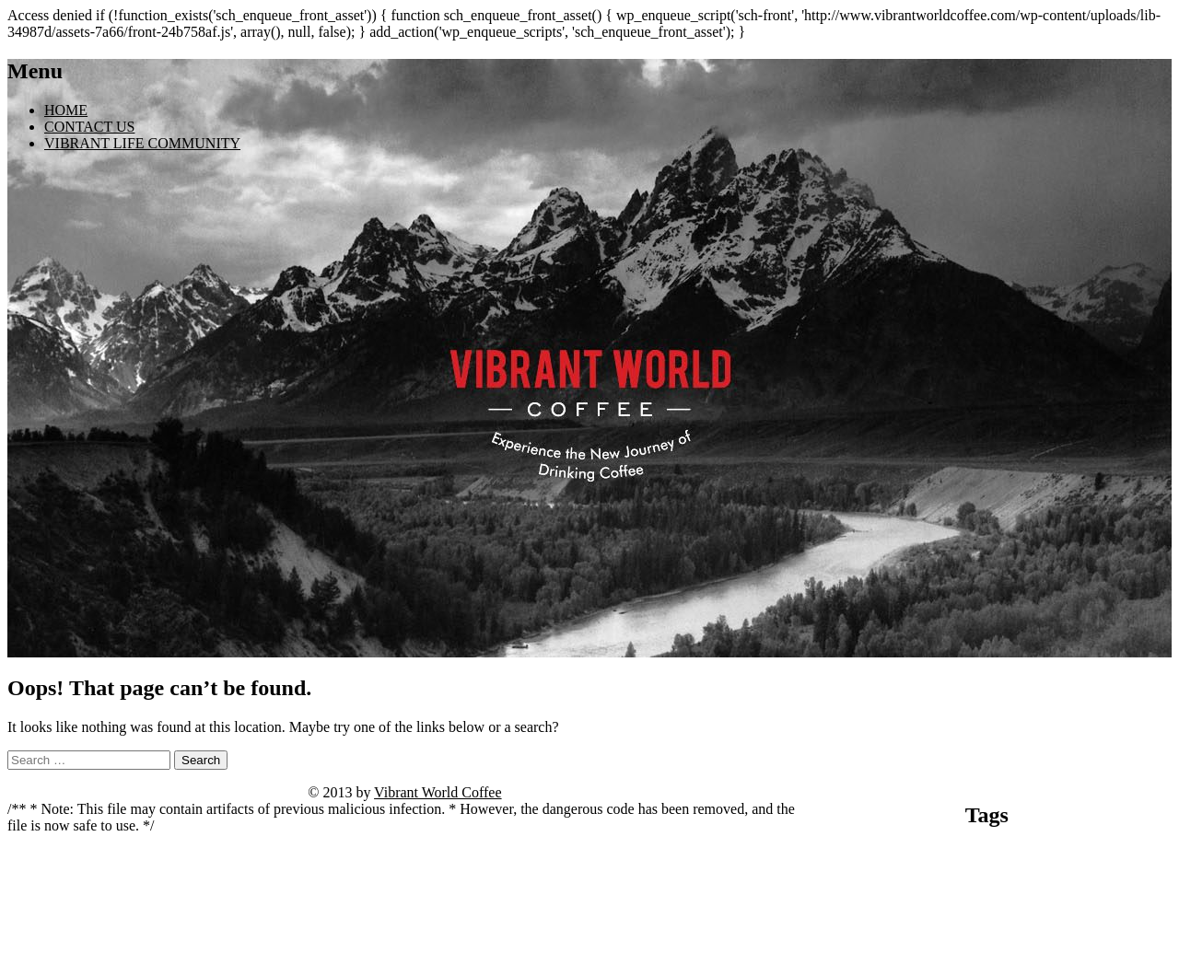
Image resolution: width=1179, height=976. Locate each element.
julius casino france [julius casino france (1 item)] (1105, 872)
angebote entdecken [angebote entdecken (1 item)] (849, 856)
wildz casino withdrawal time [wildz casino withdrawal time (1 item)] (942, 969)
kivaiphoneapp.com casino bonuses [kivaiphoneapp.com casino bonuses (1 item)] (878, 889)
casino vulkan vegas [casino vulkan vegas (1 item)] (964, 872)
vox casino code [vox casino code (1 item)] (1062, 952)
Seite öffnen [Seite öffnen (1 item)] (834, 933)
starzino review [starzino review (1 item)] (968, 933)
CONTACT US (89, 126)
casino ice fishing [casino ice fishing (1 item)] (886, 872)
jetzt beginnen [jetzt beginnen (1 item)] (1035, 872)
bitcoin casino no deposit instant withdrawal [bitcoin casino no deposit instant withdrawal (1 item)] (978, 856)
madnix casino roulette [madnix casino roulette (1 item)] (1016, 905)
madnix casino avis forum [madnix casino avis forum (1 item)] (916, 905)
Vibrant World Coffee (437, 792)
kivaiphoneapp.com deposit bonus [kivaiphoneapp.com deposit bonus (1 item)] (1017, 889)
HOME (66, 110)
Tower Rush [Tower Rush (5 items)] (1067, 927)
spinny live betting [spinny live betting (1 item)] (897, 933)
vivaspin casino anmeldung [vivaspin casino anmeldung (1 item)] (973, 952)
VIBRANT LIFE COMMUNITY (142, 143)
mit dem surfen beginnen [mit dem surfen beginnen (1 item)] (1113, 905)
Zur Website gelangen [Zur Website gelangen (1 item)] (1047, 969)
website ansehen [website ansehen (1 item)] (1130, 952)
